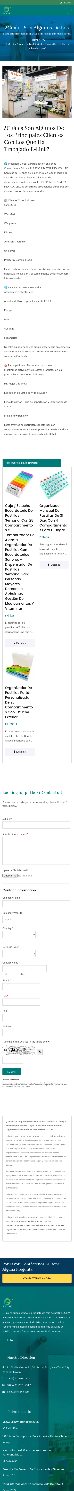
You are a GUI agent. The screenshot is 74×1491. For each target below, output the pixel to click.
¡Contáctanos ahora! (37, 1278)
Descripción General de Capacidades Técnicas (33, 1470)
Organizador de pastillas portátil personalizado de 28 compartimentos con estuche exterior (19, 703)
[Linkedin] (11, 1340)
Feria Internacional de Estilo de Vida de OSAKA (32, 1484)
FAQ (43, 39)
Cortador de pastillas (15, 1225)
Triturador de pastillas (55, 1225)
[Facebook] (4, 1340)
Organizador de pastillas (35, 1225)
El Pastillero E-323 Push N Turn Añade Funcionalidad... (26, 1453)
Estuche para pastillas (25, 1221)
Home (35, 39)
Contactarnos (11, 1234)
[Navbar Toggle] (68, 10)
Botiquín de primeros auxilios (39, 1230)
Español (68, 2)
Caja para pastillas (43, 1221)
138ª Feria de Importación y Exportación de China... (35, 1437)
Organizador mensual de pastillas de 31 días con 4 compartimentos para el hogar (53, 518)
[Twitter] (7, 1340)
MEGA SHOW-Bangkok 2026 (20, 1422)
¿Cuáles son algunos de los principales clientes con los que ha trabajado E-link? (37, 46)
